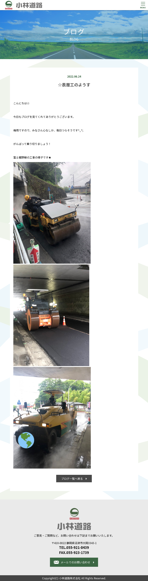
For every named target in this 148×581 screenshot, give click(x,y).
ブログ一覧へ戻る (72, 479)
